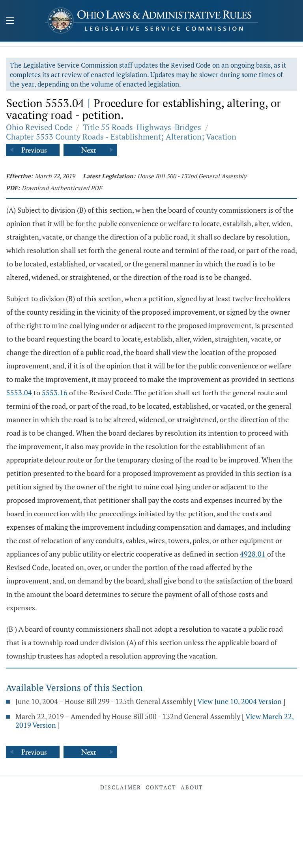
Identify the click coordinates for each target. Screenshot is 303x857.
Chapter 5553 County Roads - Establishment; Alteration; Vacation (121, 136)
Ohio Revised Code (39, 127)
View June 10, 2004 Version (239, 701)
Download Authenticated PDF (62, 188)
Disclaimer (120, 787)
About (192, 787)
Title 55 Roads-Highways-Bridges (142, 127)
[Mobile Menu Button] (10, 21)
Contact (161, 787)
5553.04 (19, 392)
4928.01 (253, 554)
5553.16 (54, 392)
